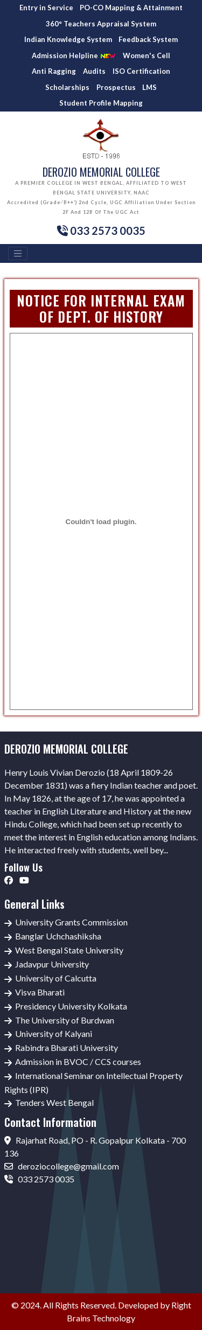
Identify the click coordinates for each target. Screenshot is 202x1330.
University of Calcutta (55, 978)
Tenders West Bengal (54, 1102)
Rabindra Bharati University (66, 1047)
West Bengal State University (69, 950)
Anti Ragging (54, 71)
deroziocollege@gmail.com (61, 1166)
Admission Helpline (74, 55)
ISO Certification (141, 71)
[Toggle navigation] (17, 254)
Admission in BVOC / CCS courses (78, 1061)
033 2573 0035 (39, 1179)
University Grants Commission (71, 922)
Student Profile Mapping (101, 103)
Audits (94, 71)
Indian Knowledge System (68, 39)
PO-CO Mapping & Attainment (131, 7)
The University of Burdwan (64, 1020)
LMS (149, 87)
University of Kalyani (53, 1033)
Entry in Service (46, 7)
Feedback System (148, 39)
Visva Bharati (40, 992)
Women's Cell (146, 55)
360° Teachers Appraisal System (101, 23)
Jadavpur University (52, 964)
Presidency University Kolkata (71, 1006)
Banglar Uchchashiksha (58, 936)
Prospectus (116, 87)
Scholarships (67, 87)
